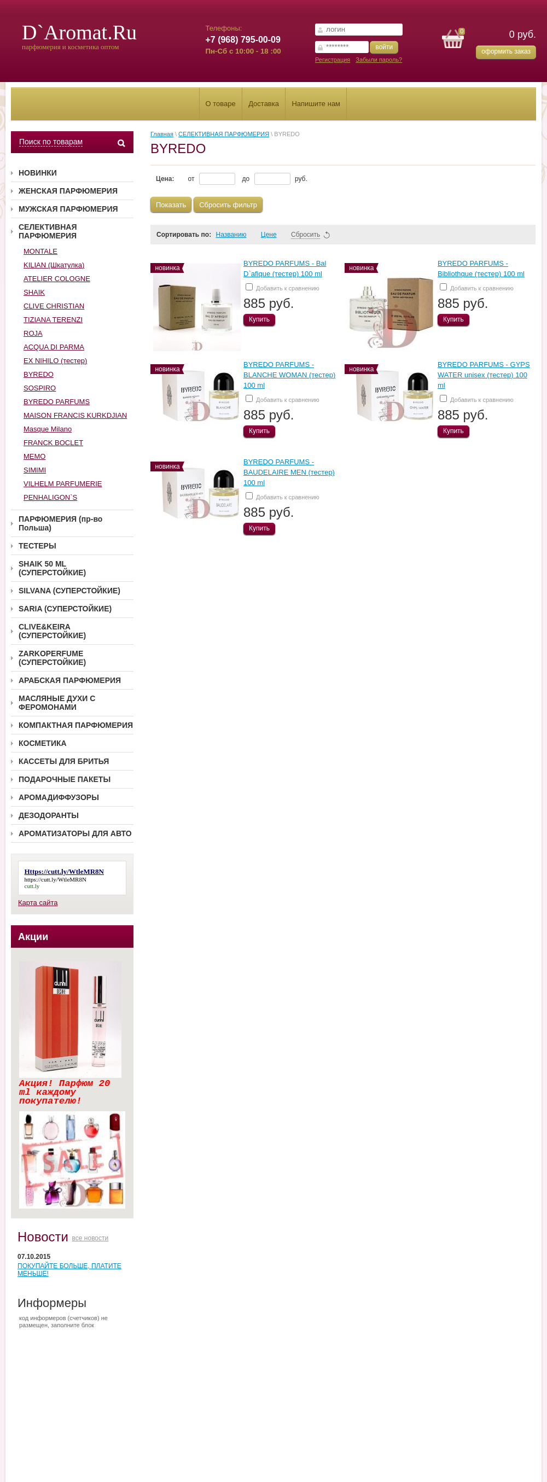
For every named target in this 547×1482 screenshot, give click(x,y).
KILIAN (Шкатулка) (54, 265)
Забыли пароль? (379, 59)
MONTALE (40, 251)
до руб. (274, 179)
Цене (274, 234)
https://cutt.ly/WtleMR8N (55, 879)
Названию (236, 234)
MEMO (34, 456)
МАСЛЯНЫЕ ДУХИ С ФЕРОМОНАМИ (57, 702)
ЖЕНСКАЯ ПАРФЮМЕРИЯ (68, 190)
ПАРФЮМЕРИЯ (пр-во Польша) (60, 523)
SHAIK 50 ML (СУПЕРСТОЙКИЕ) (52, 568)
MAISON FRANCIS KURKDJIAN (75, 415)
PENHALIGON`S (50, 497)
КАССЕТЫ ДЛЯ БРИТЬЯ (64, 761)
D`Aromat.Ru (79, 32)
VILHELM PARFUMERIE (63, 484)
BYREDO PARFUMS (57, 402)
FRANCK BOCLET (53, 443)
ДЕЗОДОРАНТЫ (49, 815)
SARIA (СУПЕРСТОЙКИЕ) (65, 608)
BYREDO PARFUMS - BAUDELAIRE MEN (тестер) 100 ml (289, 472)
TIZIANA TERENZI (53, 320)
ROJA (33, 333)
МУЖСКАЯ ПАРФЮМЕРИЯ (68, 209)
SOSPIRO (40, 388)
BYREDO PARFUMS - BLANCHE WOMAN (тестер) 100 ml (289, 374)
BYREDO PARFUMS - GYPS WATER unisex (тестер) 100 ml (484, 374)
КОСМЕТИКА (43, 743)
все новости (90, 1238)
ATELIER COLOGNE (57, 279)
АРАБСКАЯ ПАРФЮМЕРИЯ (70, 680)
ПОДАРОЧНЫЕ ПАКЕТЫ (64, 779)
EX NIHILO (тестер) (55, 361)
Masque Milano (48, 429)
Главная (161, 134)
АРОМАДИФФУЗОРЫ (59, 797)
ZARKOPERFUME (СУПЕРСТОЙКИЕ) (52, 658)
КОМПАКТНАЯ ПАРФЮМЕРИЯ (76, 725)
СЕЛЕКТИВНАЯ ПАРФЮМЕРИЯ (48, 231)
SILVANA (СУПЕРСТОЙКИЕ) (69, 590)
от (211, 179)
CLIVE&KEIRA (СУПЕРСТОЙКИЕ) (52, 631)
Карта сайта (37, 902)
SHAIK (34, 292)
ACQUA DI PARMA (54, 347)
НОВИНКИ (38, 172)
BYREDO (39, 374)
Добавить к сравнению (282, 287)
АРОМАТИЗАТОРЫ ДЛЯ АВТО (75, 833)
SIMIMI (35, 470)
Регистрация (332, 59)
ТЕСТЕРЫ (37, 545)
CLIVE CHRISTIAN (54, 306)
